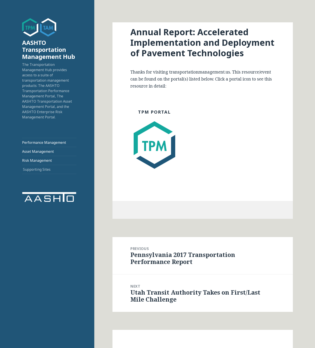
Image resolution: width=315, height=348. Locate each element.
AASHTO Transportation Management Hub (48, 50)
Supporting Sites (37, 169)
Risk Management (37, 160)
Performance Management (44, 142)
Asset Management (38, 151)
